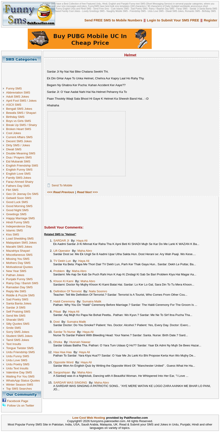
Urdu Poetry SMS (18, 364)
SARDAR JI (61, 240)
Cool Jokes (13, 133)
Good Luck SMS (17, 202)
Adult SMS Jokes (17, 96)
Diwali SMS (13, 149)
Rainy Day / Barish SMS (22, 283)
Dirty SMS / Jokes (18, 145)
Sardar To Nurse (64, 332)
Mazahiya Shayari (18, 250)
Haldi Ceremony (64, 301)
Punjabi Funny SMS (19, 279)
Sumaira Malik (91, 301)
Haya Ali (81, 240)
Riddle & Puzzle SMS (20, 295)
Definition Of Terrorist (67, 291)
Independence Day (18, 226)
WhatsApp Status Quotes (23, 380)
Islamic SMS (14, 230)
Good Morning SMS (19, 206)
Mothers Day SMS (18, 263)
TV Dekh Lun (62, 261)
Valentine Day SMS (19, 372)
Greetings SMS (16, 214)
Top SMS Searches (19, 388)
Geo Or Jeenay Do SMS (22, 194)
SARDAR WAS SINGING (70, 382)
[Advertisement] (23, 72)
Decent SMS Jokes (19, 141)
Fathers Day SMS (18, 185)
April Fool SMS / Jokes (21, 100)
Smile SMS (13, 327)
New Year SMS (16, 271)
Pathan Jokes (15, 275)
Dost (56, 321)
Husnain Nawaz (79, 342)
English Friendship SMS (22, 165)
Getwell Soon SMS (18, 198)
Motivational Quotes (19, 267)
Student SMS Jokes (19, 336)
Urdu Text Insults (17, 368)
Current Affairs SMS (19, 137)
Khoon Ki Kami (63, 281)
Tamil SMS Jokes (17, 340)
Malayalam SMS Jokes (21, 242)
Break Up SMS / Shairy (21, 125)
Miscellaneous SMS (19, 254)
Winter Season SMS (19, 384)
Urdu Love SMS (16, 360)
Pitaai (57, 311)
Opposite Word (63, 362)
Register (210, 20)
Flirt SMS (12, 190)
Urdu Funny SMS (17, 356)
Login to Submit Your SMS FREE (173, 20)
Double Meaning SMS (20, 153)
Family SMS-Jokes (18, 177)
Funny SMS (14, 88)
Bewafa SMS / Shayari (21, 112)
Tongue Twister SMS (20, 348)
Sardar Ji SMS (15, 307)
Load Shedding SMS (20, 238)
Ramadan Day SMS (19, 287)
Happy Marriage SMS (20, 218)
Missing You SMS (18, 259)
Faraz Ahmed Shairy (19, 181)
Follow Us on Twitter (20, 405)
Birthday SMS (15, 117)
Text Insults (13, 344)
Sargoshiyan (61, 372)
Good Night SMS (17, 210)
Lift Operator (61, 250)
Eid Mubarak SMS (18, 161)
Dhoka (57, 342)
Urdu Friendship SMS (20, 352)
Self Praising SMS (18, 311)
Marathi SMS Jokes (19, 246)
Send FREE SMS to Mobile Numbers (113, 20)
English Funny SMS (19, 169)
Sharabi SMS (15, 319)
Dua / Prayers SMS (19, 157)
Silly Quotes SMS (18, 323)
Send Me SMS (15, 315)
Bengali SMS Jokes (19, 108)
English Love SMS (18, 173)
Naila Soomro (98, 291)
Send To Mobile (62, 185)
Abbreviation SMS (18, 92)
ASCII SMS (13, 104)
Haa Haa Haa (62, 352)
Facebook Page (17, 401)
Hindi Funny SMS (18, 222)
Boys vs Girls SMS (18, 121)
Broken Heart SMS (18, 129)
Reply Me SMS (16, 291)
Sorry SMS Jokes (17, 332)
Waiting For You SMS (20, 376)
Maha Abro (84, 250)
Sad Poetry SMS (17, 299)
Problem (59, 271)
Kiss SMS (12, 234)
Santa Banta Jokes (18, 303)
